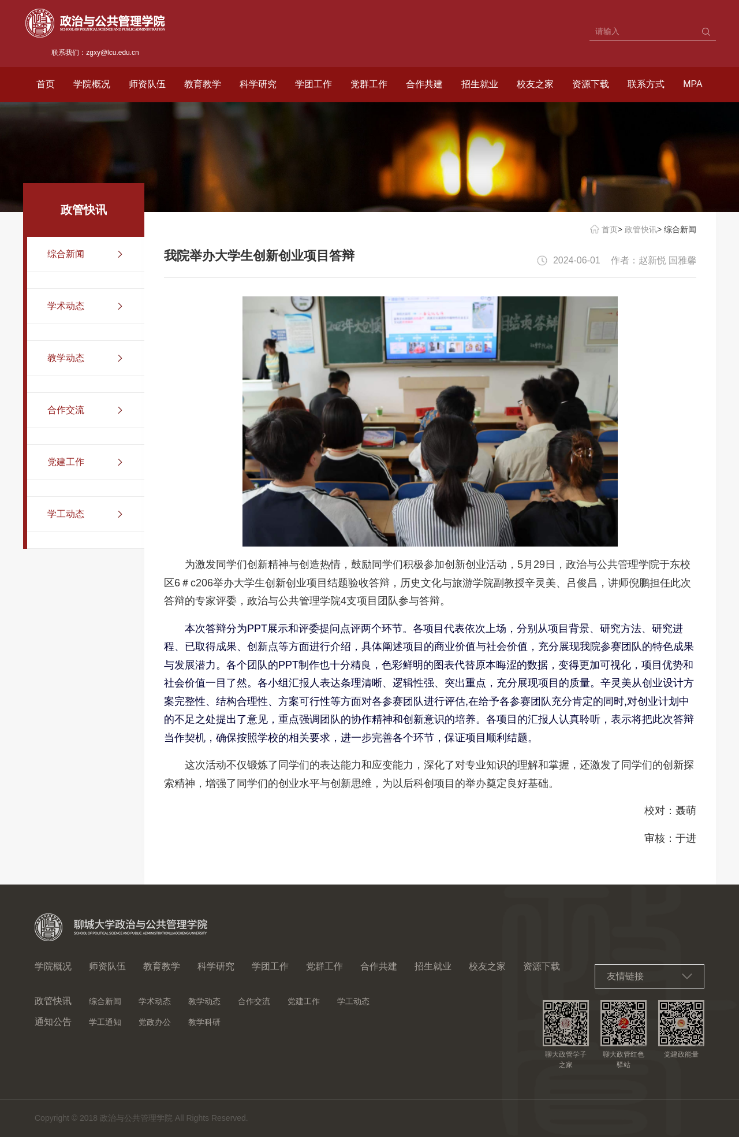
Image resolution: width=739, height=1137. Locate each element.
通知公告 (53, 1022)
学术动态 (155, 1001)
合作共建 (424, 84)
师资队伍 (147, 84)
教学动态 (204, 1001)
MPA (692, 84)
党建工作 (304, 1001)
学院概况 (91, 84)
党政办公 (155, 1022)
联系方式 (646, 84)
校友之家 (535, 84)
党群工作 (368, 84)
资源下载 (590, 84)
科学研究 (258, 84)
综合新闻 (105, 1001)
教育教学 (202, 84)
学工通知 (105, 1022)
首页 (45, 84)
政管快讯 (641, 229)
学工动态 (353, 1001)
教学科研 (204, 1022)
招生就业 (479, 84)
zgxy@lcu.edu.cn (112, 52)
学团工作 (313, 84)
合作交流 (254, 1001)
